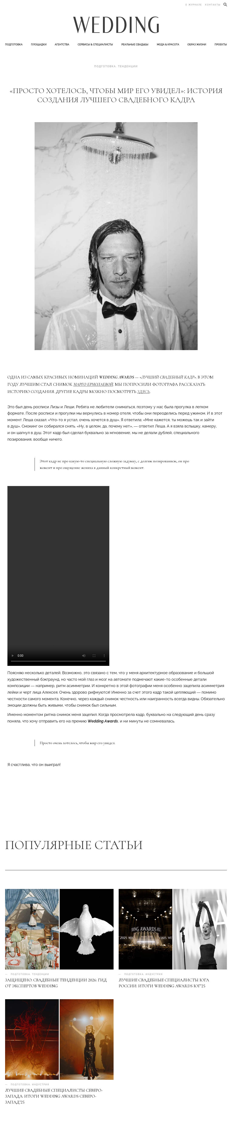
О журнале (193, 5)
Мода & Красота (168, 44)
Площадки (38, 44)
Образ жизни (196, 44)
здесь (143, 392)
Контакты (213, 5)
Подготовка (13, 44)
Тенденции (128, 66)
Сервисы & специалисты (95, 44)
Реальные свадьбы (134, 44)
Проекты (221, 44)
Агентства (62, 44)
